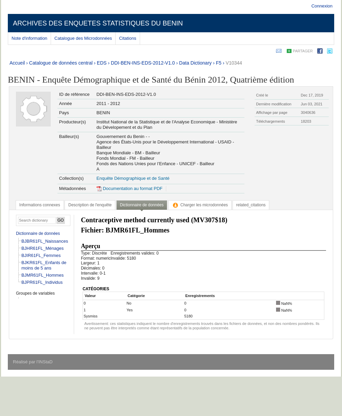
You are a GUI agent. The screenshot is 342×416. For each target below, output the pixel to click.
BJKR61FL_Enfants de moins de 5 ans (43, 265)
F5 (218, 63)
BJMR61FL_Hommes (42, 275)
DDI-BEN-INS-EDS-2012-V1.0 (143, 63)
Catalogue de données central (61, 63)
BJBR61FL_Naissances (44, 241)
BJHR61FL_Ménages (42, 248)
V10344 (234, 63)
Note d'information (29, 38)
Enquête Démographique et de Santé (133, 178)
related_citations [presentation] (251, 205)
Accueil (17, 63)
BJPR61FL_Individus (42, 282)
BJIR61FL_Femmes (41, 255)
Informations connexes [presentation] (39, 205)
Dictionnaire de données (38, 233)
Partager (303, 51)
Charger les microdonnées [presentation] (200, 205)
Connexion (321, 5)
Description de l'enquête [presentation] (90, 205)
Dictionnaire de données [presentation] (142, 205)
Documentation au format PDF (130, 188)
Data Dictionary (195, 63)
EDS (102, 63)
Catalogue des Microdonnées (83, 38)
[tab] (40, 205)
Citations (127, 38)
